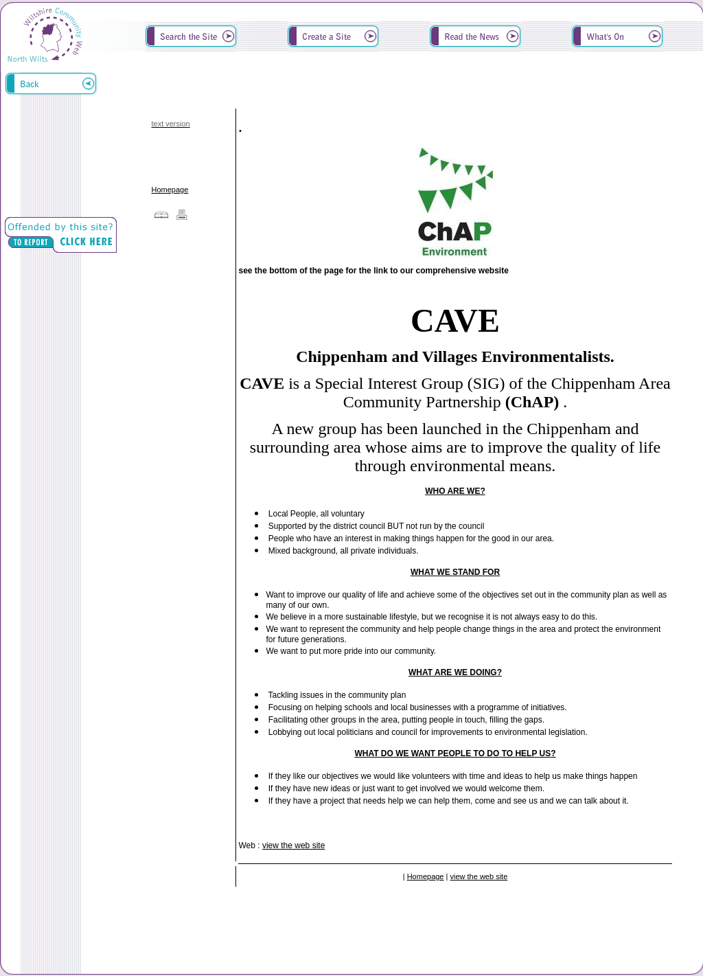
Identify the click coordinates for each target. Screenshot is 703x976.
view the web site (293, 845)
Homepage (169, 189)
